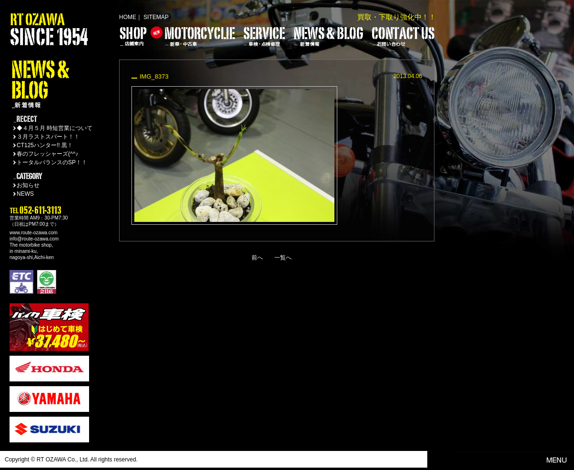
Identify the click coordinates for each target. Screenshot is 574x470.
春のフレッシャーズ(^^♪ (47, 153)
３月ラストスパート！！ (48, 136)
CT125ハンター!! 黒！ (45, 145)
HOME (127, 17)
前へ (257, 257)
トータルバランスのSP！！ (52, 162)
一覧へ (283, 257)
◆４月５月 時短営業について (54, 128)
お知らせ (28, 185)
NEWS (25, 193)
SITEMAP (156, 17)
